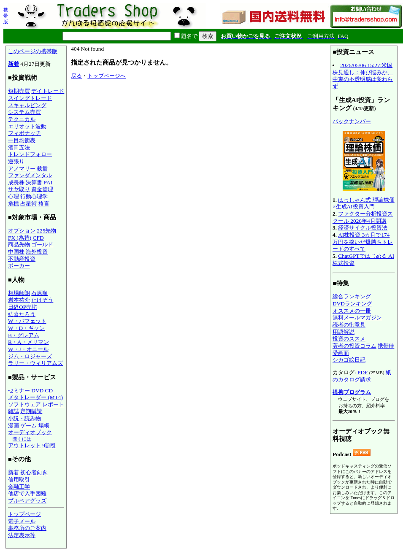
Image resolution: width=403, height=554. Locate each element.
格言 (43, 203)
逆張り (16, 161)
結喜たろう (21, 314)
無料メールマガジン (357, 317)
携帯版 (5, 15)
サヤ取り (19, 189)
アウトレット (24, 445)
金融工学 (19, 487)
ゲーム (28, 425)
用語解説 (343, 332)
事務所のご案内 (27, 528)
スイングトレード (30, 98)
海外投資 (37, 252)
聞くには (22, 438)
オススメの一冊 (352, 311)
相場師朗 (19, 293)
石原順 (39, 293)
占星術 (28, 203)
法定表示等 (21, 535)
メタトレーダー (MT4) (35, 397)
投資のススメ (349, 338)
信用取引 (19, 479)
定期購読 (31, 411)
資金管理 (42, 189)
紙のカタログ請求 (362, 376)
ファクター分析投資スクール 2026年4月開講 (363, 217)
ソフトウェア (24, 404)
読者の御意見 (349, 325)
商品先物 (19, 244)
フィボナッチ (24, 133)
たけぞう (42, 300)
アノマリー (21, 168)
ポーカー (19, 265)
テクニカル (21, 119)
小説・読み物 (24, 418)
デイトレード (47, 91)
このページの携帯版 (32, 51)
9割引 (49, 445)
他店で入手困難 (27, 493)
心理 (13, 196)
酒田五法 (19, 147)
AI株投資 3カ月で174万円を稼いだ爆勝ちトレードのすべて (363, 242)
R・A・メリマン (28, 342)
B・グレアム (23, 335)
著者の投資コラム (354, 346)
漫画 (13, 425)
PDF (362, 372)
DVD (37, 390)
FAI (48, 182)
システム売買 (24, 112)
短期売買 (19, 91)
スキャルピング (27, 105)
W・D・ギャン (26, 328)
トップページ (24, 514)
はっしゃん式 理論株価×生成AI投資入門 (364, 203)
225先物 (46, 230)
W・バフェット (27, 321)
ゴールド (42, 244)
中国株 (16, 252)
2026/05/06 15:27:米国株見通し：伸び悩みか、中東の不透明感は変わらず (363, 75)
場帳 (43, 425)
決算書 (34, 182)
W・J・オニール (28, 349)
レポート (53, 404)
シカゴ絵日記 (349, 360)
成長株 (16, 182)
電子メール (21, 521)
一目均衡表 (21, 140)
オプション (21, 230)
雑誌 (13, 411)
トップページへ (106, 76)
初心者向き (34, 472)
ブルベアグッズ (27, 500)
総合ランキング (352, 296)
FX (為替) (19, 238)
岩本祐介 (19, 300)
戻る (76, 76)
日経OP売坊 (22, 307)
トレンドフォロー (30, 154)
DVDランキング (352, 303)
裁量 (42, 168)
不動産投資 (21, 259)
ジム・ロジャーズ (30, 356)
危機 (13, 203)
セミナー (19, 390)
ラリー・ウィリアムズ (35, 363)
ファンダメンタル (30, 175)
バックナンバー (352, 121)
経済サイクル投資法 (362, 227)
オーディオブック (30, 432)
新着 (13, 64)
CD (49, 390)
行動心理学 (34, 196)
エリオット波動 (27, 126)
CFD (38, 238)
